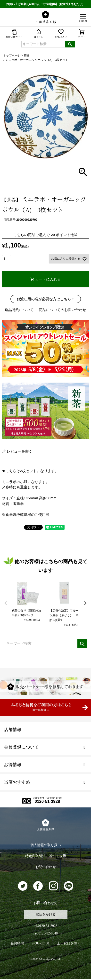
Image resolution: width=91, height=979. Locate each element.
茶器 (27, 55)
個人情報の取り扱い (45, 845)
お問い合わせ (45, 867)
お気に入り (61, 33)
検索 (70, 44)
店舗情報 (12, 729)
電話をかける (45, 914)
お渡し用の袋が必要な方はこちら (44, 299)
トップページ (12, 55)
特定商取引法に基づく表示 (45, 856)
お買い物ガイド (14, 33)
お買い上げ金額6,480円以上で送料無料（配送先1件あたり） (45, 4)
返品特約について (19, 310)
